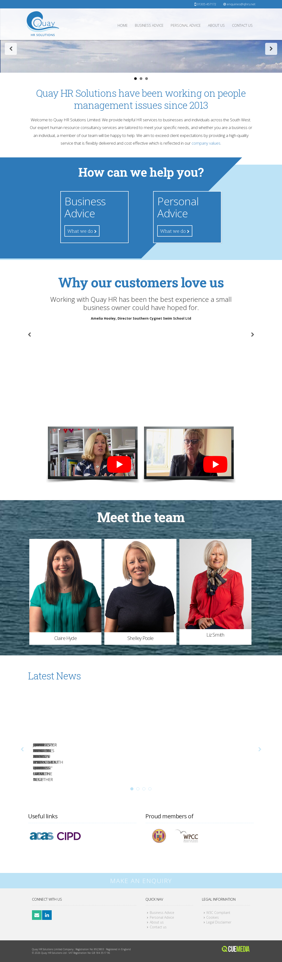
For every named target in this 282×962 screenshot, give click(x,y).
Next (271, 105)
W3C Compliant (218, 912)
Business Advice (149, 25)
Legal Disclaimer (218, 922)
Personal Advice (186, 25)
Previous (11, 105)
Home (123, 25)
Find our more (141, 145)
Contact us (242, 25)
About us (216, 25)
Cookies (212, 917)
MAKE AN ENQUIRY (141, 880)
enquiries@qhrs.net (239, 4)
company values (206, 230)
